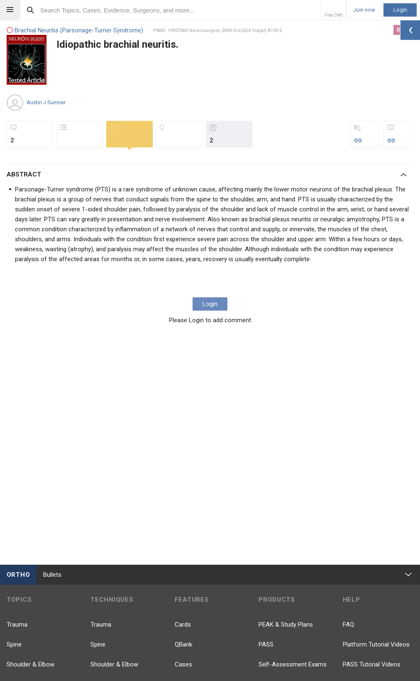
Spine (14, 644)
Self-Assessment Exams (293, 664)
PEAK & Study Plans (286, 624)
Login (400, 10)
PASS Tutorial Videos (371, 664)
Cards (183, 624)
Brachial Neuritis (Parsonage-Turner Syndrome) (75, 30)
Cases (183, 664)
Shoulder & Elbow (30, 664)
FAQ (348, 624)
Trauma (17, 624)
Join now (364, 10)
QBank (183, 644)
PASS (266, 644)
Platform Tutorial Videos (376, 644)
